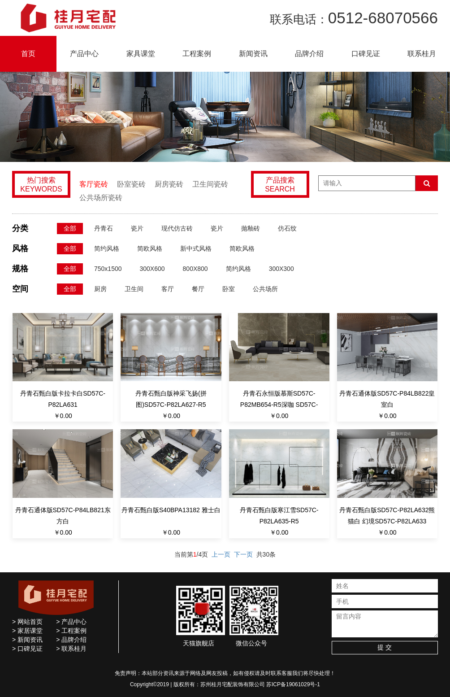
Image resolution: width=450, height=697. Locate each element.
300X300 (281, 268)
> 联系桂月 (71, 648)
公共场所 (265, 288)
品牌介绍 (309, 53)
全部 (70, 228)
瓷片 (137, 228)
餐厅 (198, 288)
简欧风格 (149, 248)
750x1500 (108, 268)
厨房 (100, 288)
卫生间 (134, 288)
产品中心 (84, 53)
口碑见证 (365, 53)
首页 (28, 53)
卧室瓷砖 (131, 184)
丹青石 (103, 228)
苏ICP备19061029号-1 (293, 684)
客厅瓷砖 (93, 184)
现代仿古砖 (177, 228)
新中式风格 (196, 248)
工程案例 (196, 53)
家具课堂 (140, 53)
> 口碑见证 (27, 648)
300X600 (152, 268)
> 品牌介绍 (71, 639)
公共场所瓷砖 (100, 197)
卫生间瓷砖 (210, 184)
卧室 (228, 288)
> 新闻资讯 (27, 639)
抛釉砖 (250, 228)
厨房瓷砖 (169, 184)
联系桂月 (421, 53)
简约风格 (106, 248)
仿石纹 (287, 228)
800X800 (195, 268)
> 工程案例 (71, 630)
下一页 (243, 554)
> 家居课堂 (27, 630)
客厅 (167, 288)
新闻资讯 (253, 53)
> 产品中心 (71, 621)
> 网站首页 (27, 621)
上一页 (221, 554)
